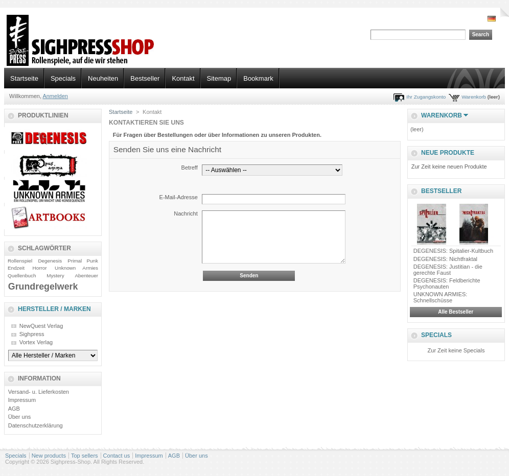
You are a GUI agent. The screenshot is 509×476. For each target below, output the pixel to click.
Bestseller (144, 78)
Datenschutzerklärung (35, 425)
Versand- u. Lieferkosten (38, 392)
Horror (40, 268)
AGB (14, 409)
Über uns (19, 417)
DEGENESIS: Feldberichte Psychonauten (446, 283)
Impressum (22, 400)
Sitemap (219, 78)
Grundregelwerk (43, 286)
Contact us (116, 456)
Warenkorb (473, 97)
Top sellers (84, 456)
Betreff (189, 167)
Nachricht (185, 213)
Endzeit (16, 268)
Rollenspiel (20, 261)
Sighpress (31, 334)
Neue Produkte (447, 152)
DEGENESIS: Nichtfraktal (445, 259)
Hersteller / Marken (54, 309)
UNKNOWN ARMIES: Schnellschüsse (440, 297)
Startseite (24, 78)
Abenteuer (86, 275)
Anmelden (55, 96)
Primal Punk (82, 261)
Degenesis (50, 261)
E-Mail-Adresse (178, 197)
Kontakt (183, 78)
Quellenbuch (22, 275)
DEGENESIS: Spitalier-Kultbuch (453, 251)
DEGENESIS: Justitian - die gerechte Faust (447, 270)
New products (49, 456)
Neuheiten (103, 78)
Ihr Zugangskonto (426, 97)
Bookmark (258, 78)
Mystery (55, 275)
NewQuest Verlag (41, 326)
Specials (63, 78)
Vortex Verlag (36, 342)
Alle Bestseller (455, 312)
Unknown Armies (76, 268)
